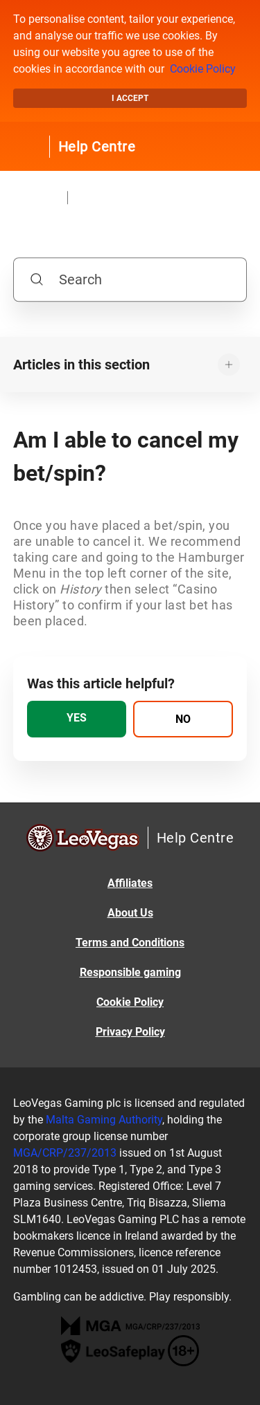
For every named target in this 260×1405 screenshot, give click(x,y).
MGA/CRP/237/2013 (64, 1152)
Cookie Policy (203, 68)
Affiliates (130, 883)
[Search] (130, 279)
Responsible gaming (130, 972)
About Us (130, 912)
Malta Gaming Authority (104, 1119)
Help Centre (97, 146)
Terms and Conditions (130, 942)
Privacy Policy (130, 1031)
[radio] (77, 719)
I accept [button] (130, 98)
